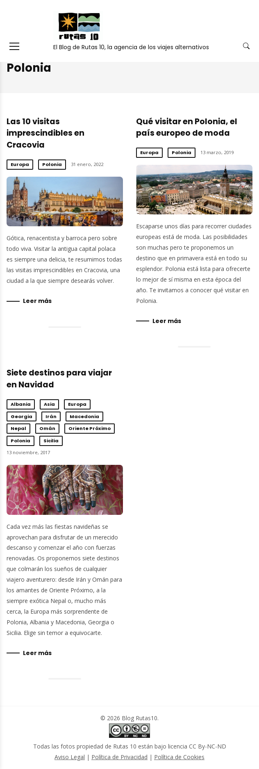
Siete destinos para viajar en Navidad (65, 490)
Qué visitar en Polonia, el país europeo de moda (186, 127)
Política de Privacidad (119, 757)
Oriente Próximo (89, 428)
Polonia (52, 164)
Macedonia (84, 416)
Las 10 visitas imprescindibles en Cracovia (45, 133)
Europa (20, 164)
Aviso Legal (70, 757)
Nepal (18, 428)
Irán (51, 416)
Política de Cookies (179, 757)
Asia (49, 404)
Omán (47, 428)
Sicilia (51, 440)
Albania (21, 404)
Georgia (21, 416)
